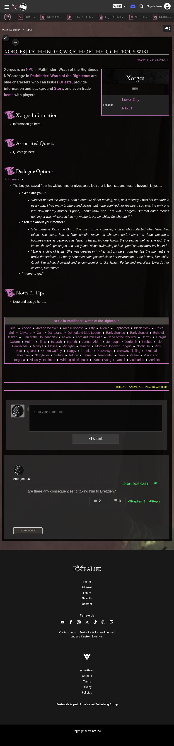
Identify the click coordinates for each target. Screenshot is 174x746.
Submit (95, 438)
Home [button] (26, 17)
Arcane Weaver (47, 328)
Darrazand (55, 332)
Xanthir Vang (102, 360)
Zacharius (137, 360)
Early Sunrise (115, 332)
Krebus (147, 341)
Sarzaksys (104, 351)
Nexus (127, 108)
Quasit (31, 351)
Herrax (146, 337)
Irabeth (72, 341)
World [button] (137, 17)
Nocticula (143, 346)
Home (87, 581)
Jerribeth (131, 341)
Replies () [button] (137, 501)
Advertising (87, 670)
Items (9, 95)
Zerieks (154, 360)
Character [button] (80, 17)
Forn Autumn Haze (89, 337)
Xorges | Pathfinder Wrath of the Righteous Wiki (76, 51)
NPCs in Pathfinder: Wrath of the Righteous (86, 321)
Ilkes (42, 341)
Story (58, 88)
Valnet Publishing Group (102, 704)
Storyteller (42, 355)
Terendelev (105, 355)
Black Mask (142, 328)
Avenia (104, 328)
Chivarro (25, 332)
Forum (87, 592)
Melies (52, 346)
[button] (119, 6)
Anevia (26, 328)
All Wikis (87, 587)
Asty (92, 328)
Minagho (68, 346)
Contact (87, 604)
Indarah (56, 341)
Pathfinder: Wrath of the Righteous (60, 76)
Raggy (71, 351)
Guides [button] (161, 17)
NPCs (29, 30)
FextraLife (63, 704)
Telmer (88, 355)
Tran (121, 355)
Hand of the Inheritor (121, 337)
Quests (65, 82)
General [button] (51, 17)
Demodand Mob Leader (84, 332)
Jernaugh (112, 341)
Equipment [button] (110, 17)
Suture (58, 355)
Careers (87, 675)
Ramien (86, 351)
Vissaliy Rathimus (42, 360)
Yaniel (120, 360)
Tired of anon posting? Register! (141, 386)
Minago (85, 346)
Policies (87, 692)
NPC (30, 69)
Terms (87, 681)
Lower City (130, 100)
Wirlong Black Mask (74, 360)
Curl (40, 332)
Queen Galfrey (51, 351)
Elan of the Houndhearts (40, 337)
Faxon (66, 337)
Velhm (134, 355)
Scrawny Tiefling (128, 351)
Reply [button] (154, 501)
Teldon (73, 355)
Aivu (13, 328)
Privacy (87, 687)
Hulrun (29, 341)
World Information (11, 30)
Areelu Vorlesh (73, 328)
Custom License (92, 636)
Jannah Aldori (91, 341)
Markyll (38, 346)
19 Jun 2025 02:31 (135, 483)
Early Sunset (139, 332)
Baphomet (121, 328)
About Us (87, 598)
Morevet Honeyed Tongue (113, 346)
